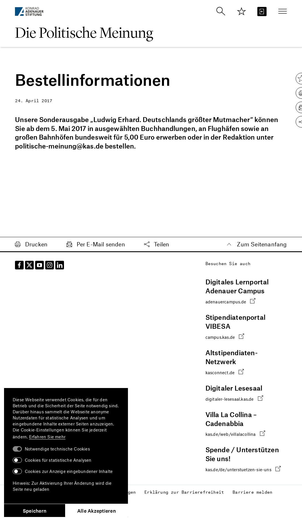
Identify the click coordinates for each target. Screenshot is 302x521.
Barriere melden (252, 492)
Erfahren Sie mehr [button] (47, 436)
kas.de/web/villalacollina (235, 434)
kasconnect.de (224, 372)
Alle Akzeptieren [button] (96, 511)
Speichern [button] (34, 511)
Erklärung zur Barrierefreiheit (184, 492)
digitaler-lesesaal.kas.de (234, 398)
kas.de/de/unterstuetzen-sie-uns (243, 469)
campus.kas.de (224, 337)
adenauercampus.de (230, 301)
